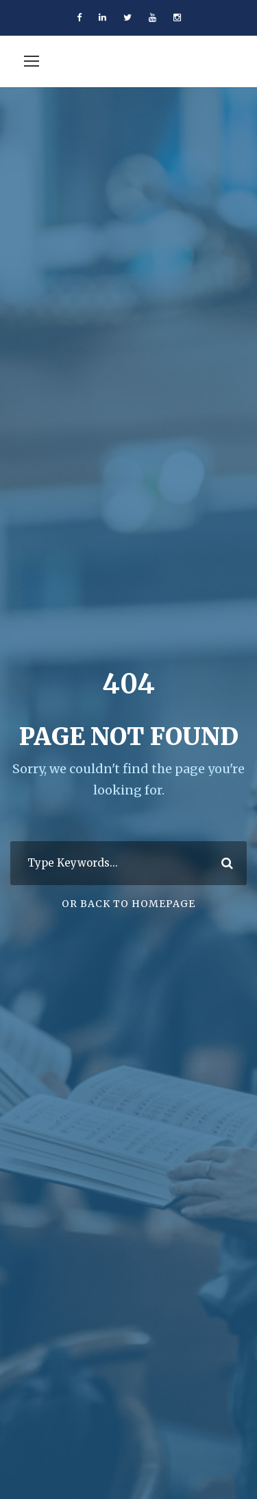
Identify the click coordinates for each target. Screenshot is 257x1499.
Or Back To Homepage (128, 903)
